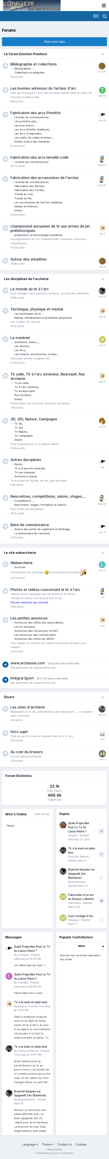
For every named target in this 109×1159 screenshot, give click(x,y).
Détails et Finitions (25, 206)
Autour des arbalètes (28, 259)
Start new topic (54, 41)
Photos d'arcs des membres (32, 141)
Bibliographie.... (23, 68)
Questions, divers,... (26, 342)
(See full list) (42, 814)
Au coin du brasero (26, 752)
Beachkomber (77, 881)
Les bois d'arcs (24, 125)
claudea (23, 982)
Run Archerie (22, 395)
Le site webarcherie (20, 553)
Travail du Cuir (23, 194)
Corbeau (23, 954)
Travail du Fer (22, 198)
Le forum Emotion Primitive (25, 54)
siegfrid (72, 835)
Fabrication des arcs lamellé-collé (39, 157)
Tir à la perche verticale (29, 468)
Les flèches (21, 346)
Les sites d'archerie (27, 707)
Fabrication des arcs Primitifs (35, 113)
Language (30, 1144)
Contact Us (64, 1144)
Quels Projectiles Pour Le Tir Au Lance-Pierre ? (78, 827)
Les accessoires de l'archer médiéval (38, 202)
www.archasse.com (27, 663)
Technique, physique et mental (36, 309)
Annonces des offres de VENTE (34, 638)
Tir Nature (20, 431)
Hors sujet (19, 732)
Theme (48, 1144)
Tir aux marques (24, 472)
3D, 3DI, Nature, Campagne (33, 419)
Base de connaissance (29, 525)
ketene (22, 1006)
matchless (74, 903)
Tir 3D (18, 423)
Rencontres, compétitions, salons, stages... (47, 496)
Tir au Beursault (24, 391)
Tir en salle (21, 383)
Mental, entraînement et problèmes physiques (43, 317)
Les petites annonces (29, 618)
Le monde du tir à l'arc (29, 289)
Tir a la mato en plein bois (30, 1002)
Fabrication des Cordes (29, 190)
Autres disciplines (25, 460)
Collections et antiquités (29, 72)
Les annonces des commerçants (35, 634)
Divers (18, 210)
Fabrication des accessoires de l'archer (44, 178)
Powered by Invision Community (55, 1153)
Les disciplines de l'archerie (26, 279)
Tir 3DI (18, 427)
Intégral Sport (22, 678)
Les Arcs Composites (27, 133)
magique (73, 919)
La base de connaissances (31, 117)
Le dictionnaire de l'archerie (32, 533)
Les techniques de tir (27, 313)
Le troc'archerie (24, 626)
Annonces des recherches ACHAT (36, 630)
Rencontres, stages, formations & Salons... (41, 504)
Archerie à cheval (25, 476)
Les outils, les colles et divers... (33, 137)
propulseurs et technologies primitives (38, 235)
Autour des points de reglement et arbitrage (42, 529)
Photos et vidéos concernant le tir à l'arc (45, 589)
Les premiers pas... (26, 121)
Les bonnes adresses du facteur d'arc (43, 88)
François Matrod (78, 856)
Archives (19, 567)
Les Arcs (19, 350)
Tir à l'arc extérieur (26, 387)
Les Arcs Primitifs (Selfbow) (31, 129)
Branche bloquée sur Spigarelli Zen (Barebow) (81, 873)
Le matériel (20, 338)
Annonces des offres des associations (38, 622)
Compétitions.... (23, 500)
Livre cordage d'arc (80, 916)
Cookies (81, 1144)
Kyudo (18, 464)
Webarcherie (21, 563)
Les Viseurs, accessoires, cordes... (36, 354)
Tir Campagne (23, 435)
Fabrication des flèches (29, 186)
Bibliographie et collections (33, 64)
